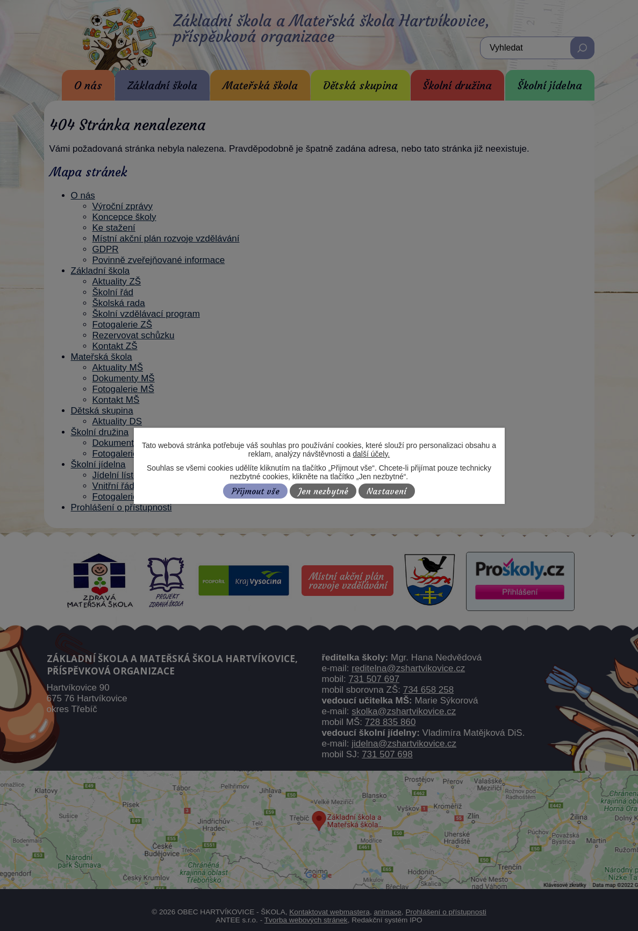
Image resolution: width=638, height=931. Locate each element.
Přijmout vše (255, 491)
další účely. (371, 454)
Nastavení (386, 491)
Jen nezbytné (323, 491)
